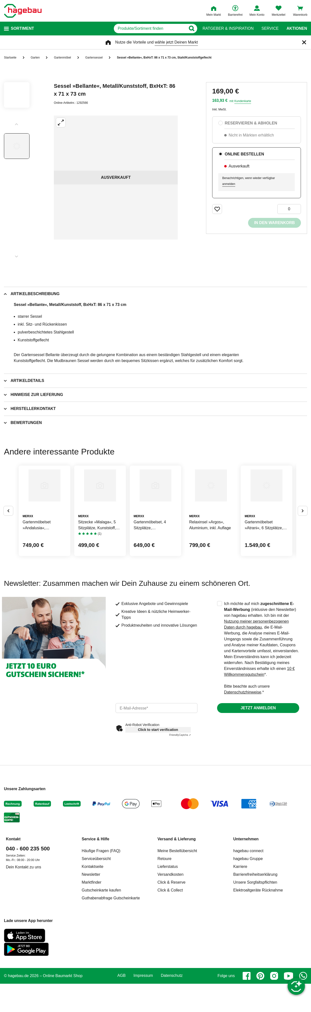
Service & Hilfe (95, 876)
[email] (156, 745)
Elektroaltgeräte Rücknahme (258, 927)
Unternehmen (246, 876)
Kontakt (13, 876)
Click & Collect (170, 927)
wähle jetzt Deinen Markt (176, 42)
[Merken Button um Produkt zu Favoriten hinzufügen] (217, 209)
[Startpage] (23, 11)
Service (270, 28)
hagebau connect (248, 888)
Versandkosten (171, 911)
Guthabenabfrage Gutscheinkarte (111, 935)
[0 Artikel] (289, 209)
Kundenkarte (242, 101)
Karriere (240, 904)
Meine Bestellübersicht (177, 888)
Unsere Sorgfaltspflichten (255, 919)
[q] (136, 28)
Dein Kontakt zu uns (23, 904)
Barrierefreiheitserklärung (255, 911)
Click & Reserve (172, 919)
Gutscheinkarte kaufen (101, 927)
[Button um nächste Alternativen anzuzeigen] (303, 529)
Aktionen (296, 28)
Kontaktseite (92, 904)
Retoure (165, 896)
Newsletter (91, 911)
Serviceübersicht (96, 896)
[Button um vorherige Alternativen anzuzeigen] (8, 529)
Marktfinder (91, 919)
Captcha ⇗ (180, 772)
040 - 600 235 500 (28, 886)
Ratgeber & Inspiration (228, 28)
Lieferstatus (168, 904)
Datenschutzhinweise (242, 729)
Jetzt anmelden (258, 745)
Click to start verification (158, 767)
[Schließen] (304, 42)
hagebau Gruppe (248, 896)
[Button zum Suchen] (192, 28)
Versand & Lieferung (177, 876)
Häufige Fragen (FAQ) (101, 888)
